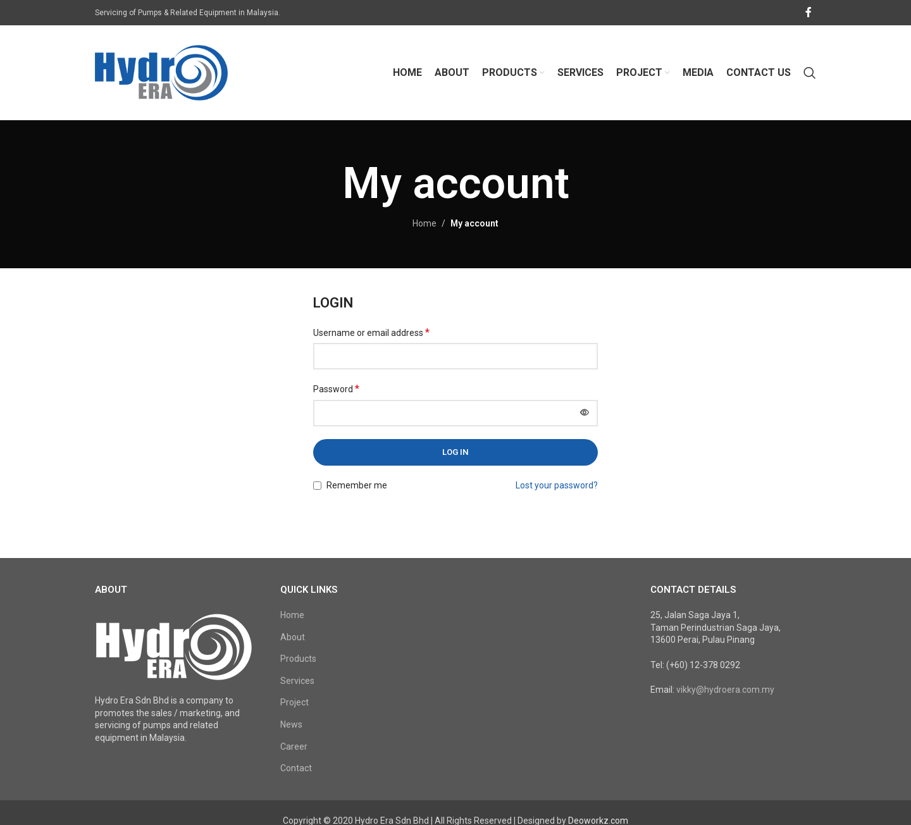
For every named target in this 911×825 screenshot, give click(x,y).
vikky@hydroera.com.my (725, 690)
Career (293, 746)
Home (424, 223)
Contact (296, 768)
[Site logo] (161, 72)
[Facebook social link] (809, 12)
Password (336, 389)
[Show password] (584, 413)
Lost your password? (557, 485)
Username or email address (371, 332)
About (292, 637)
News (291, 724)
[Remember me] (317, 485)
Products (298, 659)
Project (294, 702)
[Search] (809, 72)
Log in (455, 452)
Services (297, 681)
